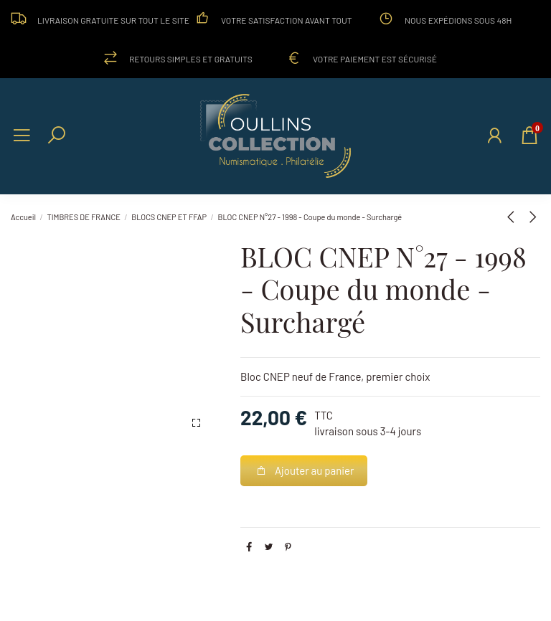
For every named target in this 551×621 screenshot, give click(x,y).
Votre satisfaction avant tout (286, 20)
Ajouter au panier (304, 470)
